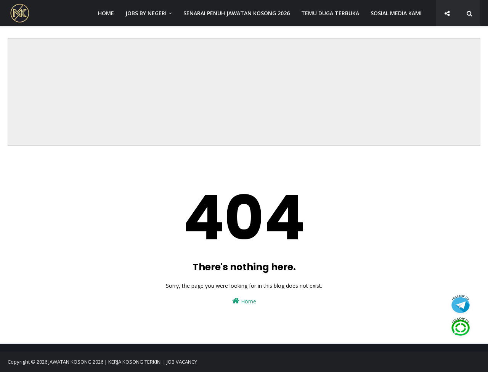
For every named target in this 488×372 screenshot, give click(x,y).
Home (244, 301)
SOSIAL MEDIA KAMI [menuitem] (396, 13)
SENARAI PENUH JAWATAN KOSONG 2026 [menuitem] (236, 13)
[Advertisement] (244, 91)
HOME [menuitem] (106, 13)
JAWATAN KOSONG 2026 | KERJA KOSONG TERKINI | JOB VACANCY (122, 361)
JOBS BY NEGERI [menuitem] (146, 13)
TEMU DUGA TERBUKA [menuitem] (330, 13)
